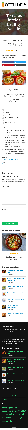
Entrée (4, 159)
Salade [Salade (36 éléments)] (8, 418)
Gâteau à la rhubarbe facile (15, 313)
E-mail (4, 209)
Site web (4, 216)
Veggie (16, 159)
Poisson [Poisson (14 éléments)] (4, 417)
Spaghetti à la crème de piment (16, 293)
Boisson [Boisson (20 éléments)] (18, 408)
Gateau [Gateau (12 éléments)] (16, 411)
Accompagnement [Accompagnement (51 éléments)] (9, 408)
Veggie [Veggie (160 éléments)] (9, 421)
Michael (8, 45)
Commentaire (6, 186)
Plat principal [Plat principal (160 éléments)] (17, 414)
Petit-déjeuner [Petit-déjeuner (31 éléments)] (6, 414)
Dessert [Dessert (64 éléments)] (5, 411)
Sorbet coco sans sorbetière (15, 299)
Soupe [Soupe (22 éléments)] (23, 418)
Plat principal (9, 159)
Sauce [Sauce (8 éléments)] (12, 417)
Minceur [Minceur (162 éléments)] (22, 411)
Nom (4, 203)
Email (21, 65)
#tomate (4, 164)
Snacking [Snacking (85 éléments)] (17, 417)
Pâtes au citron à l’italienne (15, 286)
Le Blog (4, 392)
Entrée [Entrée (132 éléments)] (11, 411)
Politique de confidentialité (9, 396)
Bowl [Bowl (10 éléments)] (22, 408)
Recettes (4, 399)
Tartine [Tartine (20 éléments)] (4, 421)
